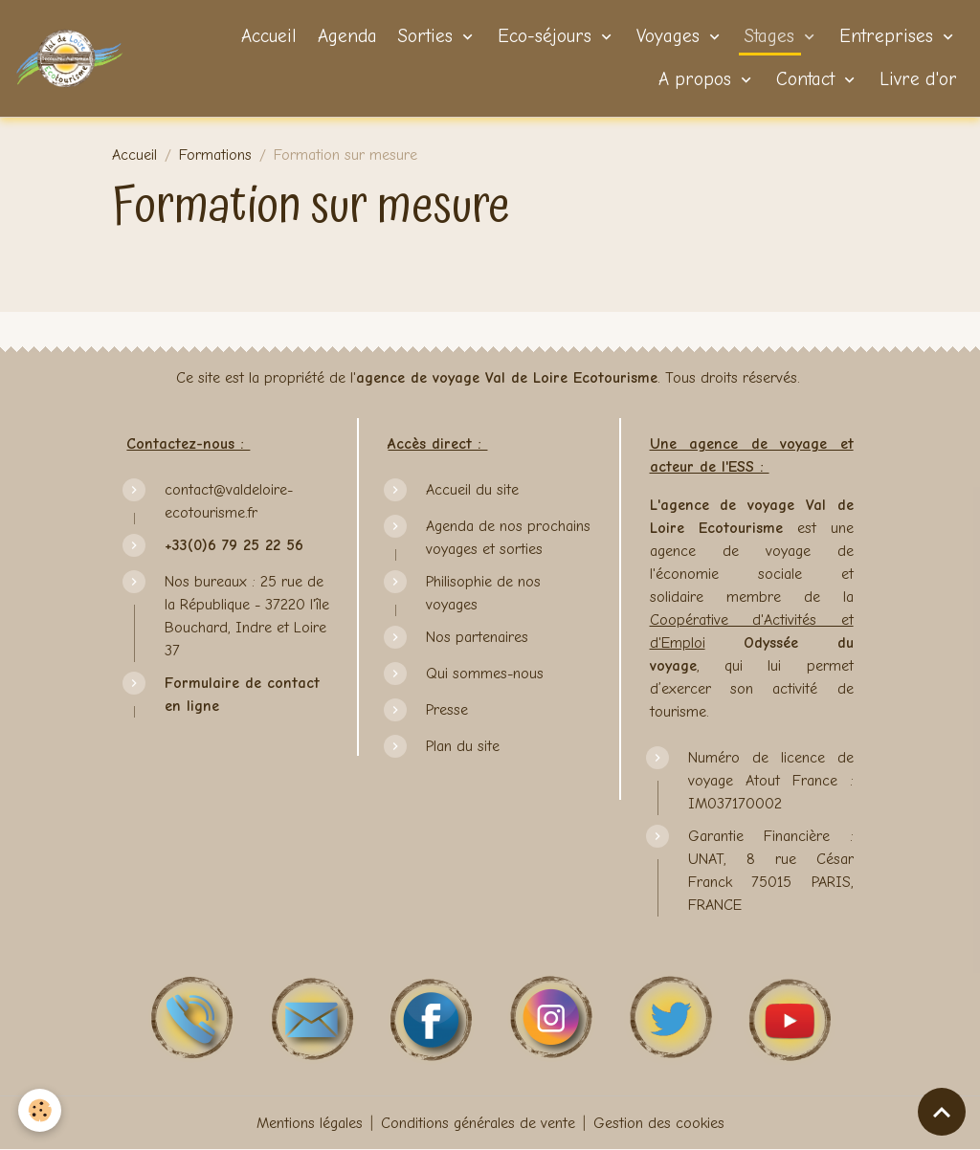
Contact (805, 79)
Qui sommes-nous (485, 673)
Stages (769, 36)
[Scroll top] (942, 1112)
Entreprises (886, 36)
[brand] (69, 58)
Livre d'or (915, 79)
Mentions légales (309, 1123)
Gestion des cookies (658, 1123)
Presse (447, 710)
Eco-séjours (544, 36)
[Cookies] (40, 1110)
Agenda (344, 36)
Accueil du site (472, 489)
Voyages (668, 36)
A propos (695, 79)
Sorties (425, 36)
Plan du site (463, 746)
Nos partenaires (477, 637)
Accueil (266, 36)
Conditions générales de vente (478, 1123)
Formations (215, 155)
